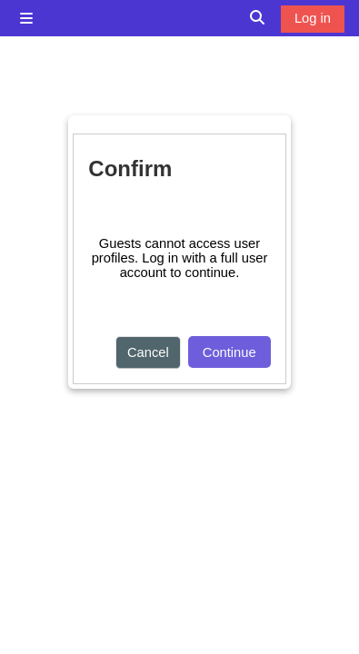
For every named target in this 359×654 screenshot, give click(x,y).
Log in (312, 18)
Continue (229, 352)
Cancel (148, 352)
